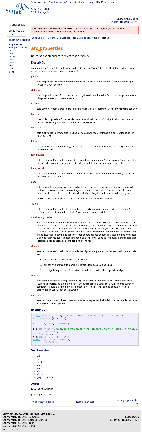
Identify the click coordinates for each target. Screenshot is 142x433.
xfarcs (11, 62)
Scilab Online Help (40, 9)
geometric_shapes (19, 39)
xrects (11, 71)
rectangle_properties (18, 47)
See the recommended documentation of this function (58, 31)
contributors (14, 429)
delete (40, 362)
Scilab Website (38, 2)
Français (124, 21)
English (114, 21)
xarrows (12, 56)
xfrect (11, 65)
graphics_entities (45, 377)
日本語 (134, 21)
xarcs (11, 53)
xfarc (11, 59)
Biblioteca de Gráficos (16, 32)
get (38, 316)
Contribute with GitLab (60, 2)
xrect (11, 68)
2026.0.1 (90, 28)
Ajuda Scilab (17, 25)
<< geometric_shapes (43, 401)
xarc (10, 50)
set (38, 355)
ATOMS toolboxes (105, 2)
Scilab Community (83, 2)
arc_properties (15, 44)
